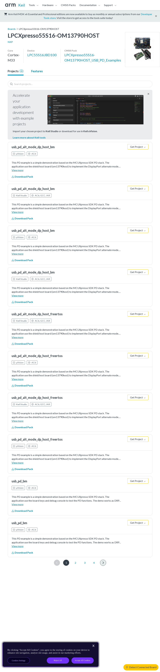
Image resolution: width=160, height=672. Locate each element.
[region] (51, 654)
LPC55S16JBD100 (42, 55)
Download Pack (22, 176)
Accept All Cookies (82, 660)
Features (37, 71)
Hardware (47, 5)
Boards (12, 28)
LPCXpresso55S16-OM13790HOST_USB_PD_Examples (92, 57)
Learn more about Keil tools (29, 137)
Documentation (88, 5)
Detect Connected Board (141, 667)
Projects (16, 71)
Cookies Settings (18, 660)
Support (108, 5)
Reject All (58, 660)
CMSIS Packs (68, 5)
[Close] (93, 645)
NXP (10, 41)
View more (17, 170)
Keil (21, 5)
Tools (32, 5)
